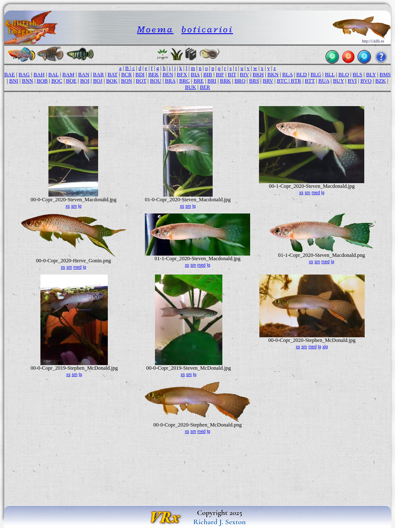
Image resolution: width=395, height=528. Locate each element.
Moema (155, 29)
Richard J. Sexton (219, 521)
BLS (357, 74)
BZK (380, 81)
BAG (24, 74)
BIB (207, 74)
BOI (84, 81)
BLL (329, 74)
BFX (182, 74)
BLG (315, 74)
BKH (258, 74)
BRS (254, 81)
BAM (68, 74)
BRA (170, 81)
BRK (225, 81)
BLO (343, 74)
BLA (287, 74)
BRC (184, 81)
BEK (153, 74)
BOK (111, 81)
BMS (385, 74)
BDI (140, 74)
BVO (366, 81)
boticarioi (207, 29)
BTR (296, 81)
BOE (71, 81)
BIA (195, 74)
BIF (220, 74)
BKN (273, 74)
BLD (301, 74)
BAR (98, 74)
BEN (168, 74)
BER (205, 87)
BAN (84, 74)
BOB (42, 81)
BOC (56, 81)
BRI (212, 81)
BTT (310, 81)
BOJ (97, 81)
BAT (112, 74)
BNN (27, 81)
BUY (338, 81)
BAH (39, 74)
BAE (9, 74)
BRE (198, 81)
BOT (141, 81)
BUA (323, 81)
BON (126, 81)
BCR (126, 74)
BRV (268, 81)
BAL (53, 74)
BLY (371, 74)
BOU (155, 81)
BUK (190, 87)
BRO (240, 81)
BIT (232, 74)
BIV (244, 74)
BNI (14, 81)
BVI (352, 81)
